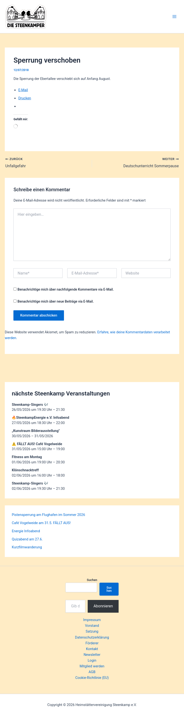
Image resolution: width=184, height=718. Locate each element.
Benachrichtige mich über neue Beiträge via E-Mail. (55, 301)
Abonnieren (103, 606)
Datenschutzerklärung (92, 637)
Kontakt (92, 649)
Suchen (92, 580)
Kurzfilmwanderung (27, 547)
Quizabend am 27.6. (27, 539)
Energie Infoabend (26, 531)
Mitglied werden (92, 666)
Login (92, 660)
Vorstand (92, 625)
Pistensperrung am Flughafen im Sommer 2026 (48, 515)
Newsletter (92, 654)
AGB (92, 672)
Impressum (92, 620)
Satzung (92, 631)
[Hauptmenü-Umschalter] (174, 16)
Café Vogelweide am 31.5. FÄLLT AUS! (41, 523)
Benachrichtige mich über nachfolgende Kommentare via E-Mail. (65, 289)
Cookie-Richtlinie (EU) (92, 678)
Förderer (92, 643)
